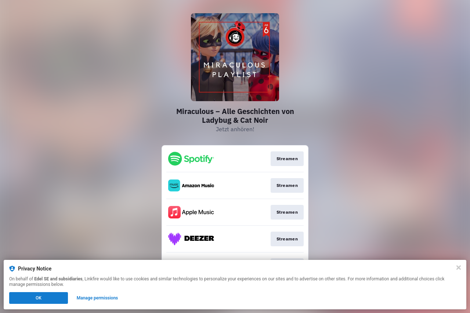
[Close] (458, 267)
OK (38, 298)
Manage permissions (97, 298)
